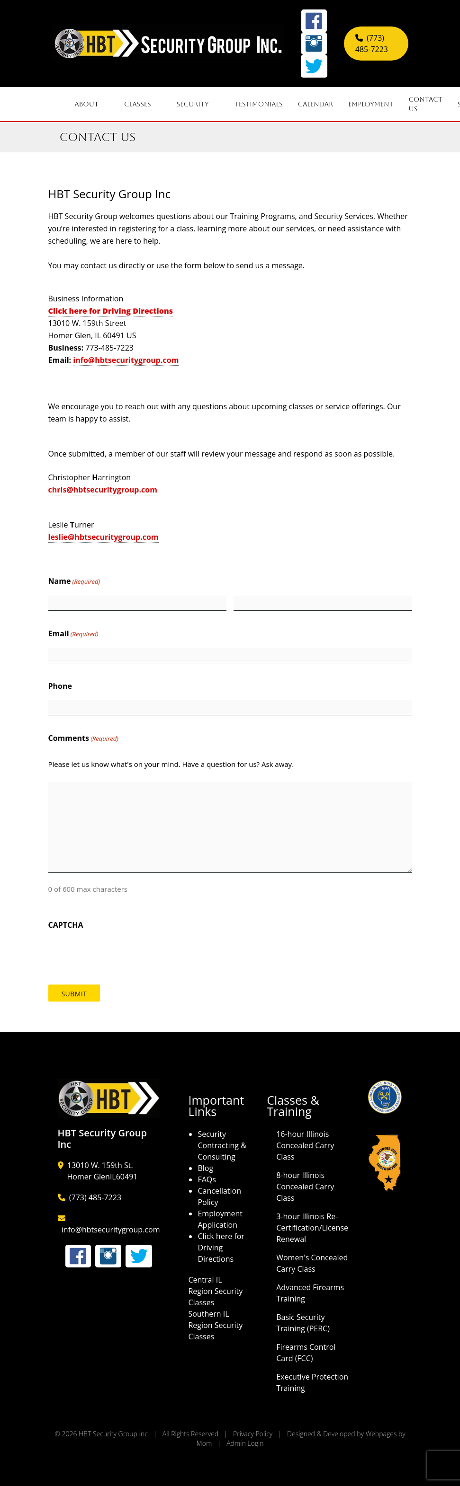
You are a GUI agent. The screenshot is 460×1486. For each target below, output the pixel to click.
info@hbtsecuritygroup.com (126, 360)
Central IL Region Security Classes (215, 1291)
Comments (83, 738)
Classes (143, 104)
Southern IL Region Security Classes (215, 1325)
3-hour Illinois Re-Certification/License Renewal (312, 1227)
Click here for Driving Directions (221, 1247)
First (55, 594)
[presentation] (120, 952)
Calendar (316, 104)
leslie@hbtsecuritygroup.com (103, 537)
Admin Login (244, 1443)
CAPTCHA (65, 925)
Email (73, 634)
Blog (205, 1168)
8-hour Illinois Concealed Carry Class (305, 1186)
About (92, 104)
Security (198, 104)
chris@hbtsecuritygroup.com (102, 489)
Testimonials (259, 104)
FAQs (207, 1179)
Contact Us (425, 104)
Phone (60, 686)
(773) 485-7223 (95, 1197)
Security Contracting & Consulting (222, 1145)
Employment (370, 104)
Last (240, 594)
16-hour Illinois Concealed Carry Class (305, 1145)
